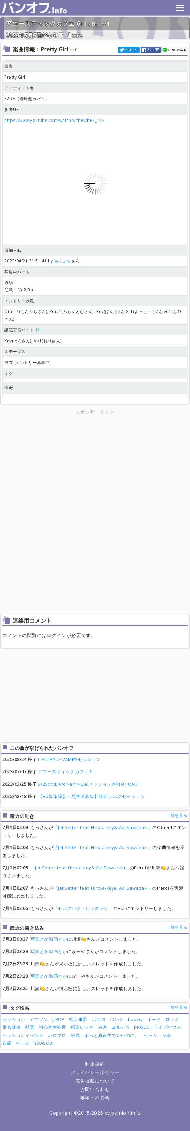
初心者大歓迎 (52, 1027)
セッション (13, 1019)
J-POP (58, 1019)
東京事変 (78, 1019)
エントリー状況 (19, 301)
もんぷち (62, 261)
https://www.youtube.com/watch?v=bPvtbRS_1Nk (54, 120)
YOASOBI (44, 1043)
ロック (172, 1019)
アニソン (39, 1019)
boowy (135, 1019)
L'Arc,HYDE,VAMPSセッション (69, 759)
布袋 (7, 1043)
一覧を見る (177, 815)
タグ (8, 373)
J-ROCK (141, 1027)
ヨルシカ (120, 1027)
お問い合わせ (95, 1089)
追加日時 (12, 250)
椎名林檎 (11, 1027)
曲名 (8, 66)
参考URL (12, 109)
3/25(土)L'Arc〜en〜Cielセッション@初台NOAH (88, 784)
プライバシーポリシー (95, 1072)
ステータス (15, 351)
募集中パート (17, 272)
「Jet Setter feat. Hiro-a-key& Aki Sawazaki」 (103, 827)
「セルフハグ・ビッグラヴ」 (83, 908)
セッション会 (157, 1035)
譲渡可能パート (22, 330)
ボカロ (99, 1019)
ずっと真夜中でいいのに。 (111, 1035)
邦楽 (29, 1027)
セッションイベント (23, 1035)
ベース (23, 1043)
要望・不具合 (95, 1097)
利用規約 (95, 1064)
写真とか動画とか (48, 939)
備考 (8, 388)
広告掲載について (94, 1081)
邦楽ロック (81, 1027)
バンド (117, 1019)
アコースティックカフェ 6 (43, 23)
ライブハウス (167, 1027)
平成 (75, 1035)
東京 (102, 1027)
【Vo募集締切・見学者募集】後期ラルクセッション (91, 796)
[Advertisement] (95, 463)
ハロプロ (57, 1035)
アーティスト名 (19, 88)
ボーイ (154, 1019)
